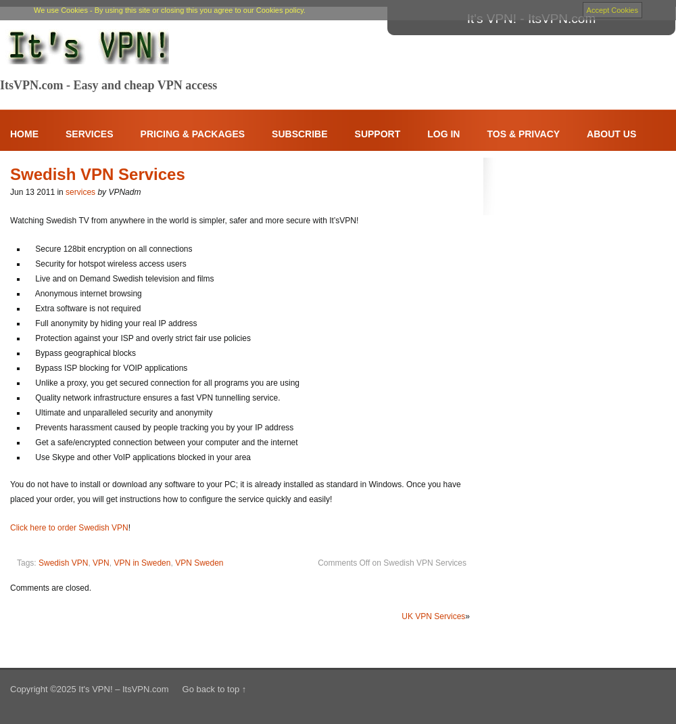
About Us (611, 134)
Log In (443, 134)
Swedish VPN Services (97, 174)
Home (24, 134)
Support (378, 134)
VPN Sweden (199, 563)
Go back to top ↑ (215, 689)
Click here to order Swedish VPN (69, 528)
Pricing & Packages (193, 134)
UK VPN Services (433, 616)
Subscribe (299, 134)
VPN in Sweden (142, 563)
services (80, 192)
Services (90, 134)
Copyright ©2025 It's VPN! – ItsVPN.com (89, 689)
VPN (101, 563)
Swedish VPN (63, 563)
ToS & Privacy (523, 134)
